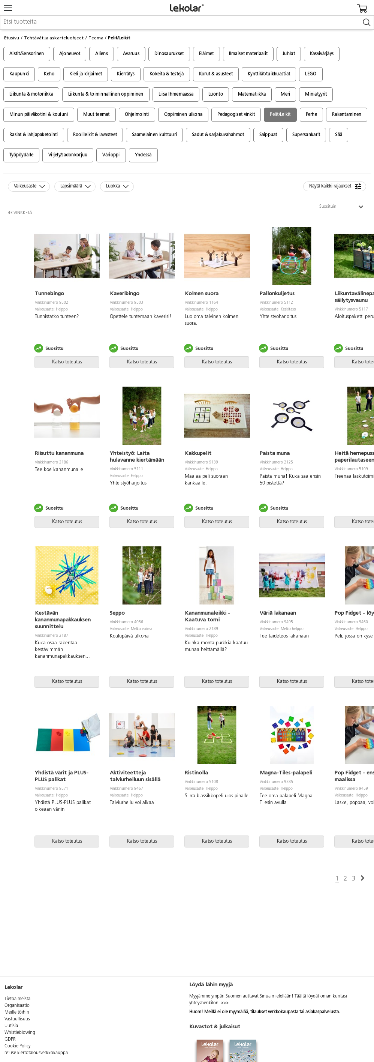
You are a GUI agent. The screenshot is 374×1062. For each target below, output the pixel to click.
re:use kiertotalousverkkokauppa (36, 1053)
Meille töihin (16, 1012)
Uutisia (11, 1026)
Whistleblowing (19, 1032)
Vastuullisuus (17, 1019)
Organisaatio (17, 1006)
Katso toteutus (67, 362)
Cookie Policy (17, 1046)
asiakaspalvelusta (322, 1012)
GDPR (10, 1039)
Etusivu (11, 37)
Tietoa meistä (17, 999)
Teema (95, 37)
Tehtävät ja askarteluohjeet (54, 37)
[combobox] (187, 22)
